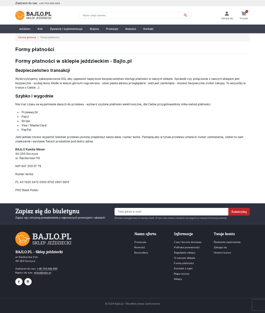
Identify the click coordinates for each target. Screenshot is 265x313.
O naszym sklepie (184, 257)
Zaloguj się (220, 247)
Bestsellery (141, 252)
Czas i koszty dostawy (188, 242)
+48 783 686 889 (49, 3)
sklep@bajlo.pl (42, 272)
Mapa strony (181, 273)
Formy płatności (184, 263)
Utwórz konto (222, 252)
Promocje (140, 242)
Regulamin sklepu (184, 252)
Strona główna (27, 37)
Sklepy (178, 278)
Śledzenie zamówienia (227, 242)
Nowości (139, 247)
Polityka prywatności (187, 247)
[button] (244, 15)
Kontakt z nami (183, 268)
